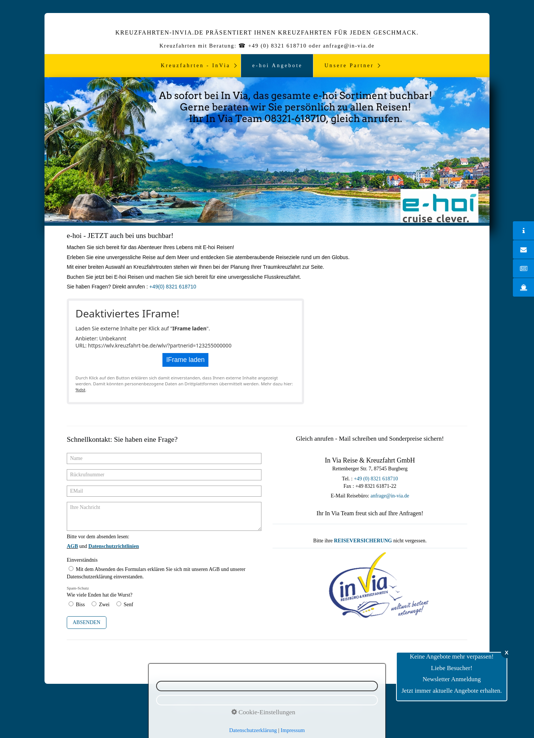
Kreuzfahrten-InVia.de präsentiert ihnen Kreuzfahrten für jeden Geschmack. (267, 32)
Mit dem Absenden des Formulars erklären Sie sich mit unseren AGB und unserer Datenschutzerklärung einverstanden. (156, 572)
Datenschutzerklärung (222, 707)
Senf (128, 604)
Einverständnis (82, 560)
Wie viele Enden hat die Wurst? (99, 592)
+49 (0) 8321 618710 (376, 478)
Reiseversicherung (342, 707)
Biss (80, 604)
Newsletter (183, 707)
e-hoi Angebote (277, 65)
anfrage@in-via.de (389, 496)
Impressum (261, 707)
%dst (81, 389)
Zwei (104, 604)
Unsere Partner (349, 65)
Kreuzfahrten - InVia (196, 65)
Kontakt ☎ (290, 707)
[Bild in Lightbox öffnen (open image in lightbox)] (370, 586)
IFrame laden (185, 359)
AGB (313, 707)
